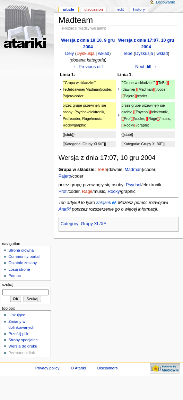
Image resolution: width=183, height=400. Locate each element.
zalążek (103, 202)
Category (69, 223)
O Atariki (78, 368)
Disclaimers (107, 368)
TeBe (102, 169)
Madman (133, 169)
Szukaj (8, 285)
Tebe (128, 53)
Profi (63, 191)
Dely (69, 53)
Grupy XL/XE (93, 223)
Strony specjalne (23, 340)
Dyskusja (85, 53)
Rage (87, 191)
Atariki (65, 209)
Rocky (113, 191)
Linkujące (16, 315)
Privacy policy (47, 368)
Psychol (133, 184)
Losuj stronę (19, 269)
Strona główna (21, 250)
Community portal (24, 256)
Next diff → (146, 66)
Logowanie (165, 2)
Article (68, 9)
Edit (120, 9)
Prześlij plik (18, 334)
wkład (103, 53)
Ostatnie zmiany (22, 263)
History (139, 9)
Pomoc (14, 276)
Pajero (65, 176)
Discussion (93, 9)
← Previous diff (88, 66)
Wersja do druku (22, 346)
